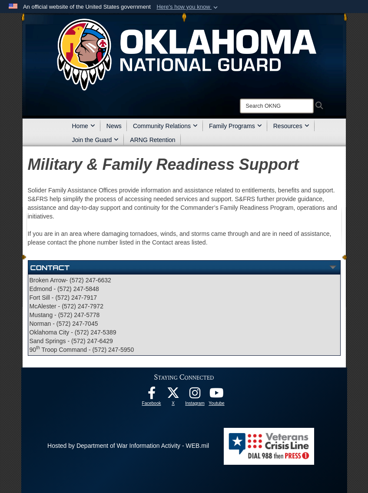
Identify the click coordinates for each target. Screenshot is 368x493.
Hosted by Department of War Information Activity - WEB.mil (128, 445)
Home (83, 125)
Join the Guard (95, 139)
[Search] (277, 106)
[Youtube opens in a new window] (217, 395)
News (114, 125)
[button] (187, 7)
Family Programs (235, 125)
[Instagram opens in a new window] (195, 395)
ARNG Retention (152, 139)
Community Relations (165, 125)
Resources (291, 125)
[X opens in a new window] (173, 395)
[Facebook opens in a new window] (151, 395)
